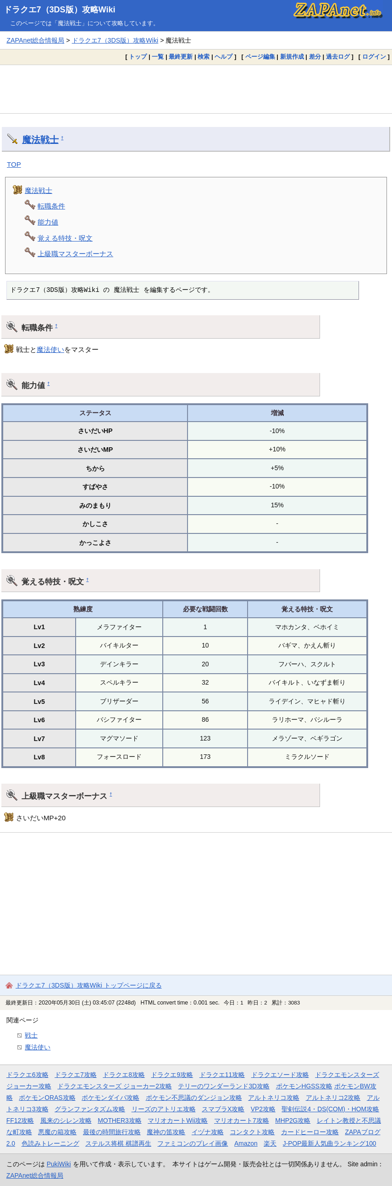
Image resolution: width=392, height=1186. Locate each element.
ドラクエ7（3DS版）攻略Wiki (60, 9)
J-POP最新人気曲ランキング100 (329, 1143)
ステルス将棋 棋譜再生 (118, 1143)
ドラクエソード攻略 (280, 1074)
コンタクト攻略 (252, 1132)
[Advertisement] (196, 89)
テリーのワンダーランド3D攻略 (224, 1086)
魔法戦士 (40, 140)
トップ (138, 56)
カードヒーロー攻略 (310, 1132)
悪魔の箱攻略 (57, 1132)
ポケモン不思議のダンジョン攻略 (194, 1097)
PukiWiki (59, 1164)
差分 (315, 56)
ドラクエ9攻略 (172, 1074)
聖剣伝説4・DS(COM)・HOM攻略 (330, 1109)
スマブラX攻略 (223, 1109)
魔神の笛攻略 (166, 1132)
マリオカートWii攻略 (178, 1120)
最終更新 (181, 56)
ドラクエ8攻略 (124, 1074)
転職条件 (51, 206)
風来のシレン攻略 (66, 1120)
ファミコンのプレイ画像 (192, 1143)
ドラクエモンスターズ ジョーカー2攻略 (114, 1086)
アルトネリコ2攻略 (333, 1097)
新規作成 (292, 56)
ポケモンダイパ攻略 (110, 1097)
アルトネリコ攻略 (273, 1097)
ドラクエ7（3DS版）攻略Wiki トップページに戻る (89, 985)
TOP (14, 164)
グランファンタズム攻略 (90, 1109)
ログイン (374, 56)
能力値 (48, 222)
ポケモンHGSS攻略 (304, 1086)
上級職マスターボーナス (75, 254)
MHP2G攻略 (292, 1120)
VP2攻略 (263, 1109)
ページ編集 (260, 56)
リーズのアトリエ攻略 (164, 1109)
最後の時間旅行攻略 (112, 1132)
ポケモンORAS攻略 (47, 1097)
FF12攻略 (20, 1120)
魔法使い (50, 349)
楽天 (270, 1143)
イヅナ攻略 (208, 1132)
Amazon (246, 1143)
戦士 (31, 1035)
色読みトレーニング (50, 1143)
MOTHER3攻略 (120, 1120)
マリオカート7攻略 (241, 1120)
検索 (204, 56)
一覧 (158, 56)
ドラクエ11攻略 (222, 1074)
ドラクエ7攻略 (76, 1074)
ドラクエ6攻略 (27, 1074)
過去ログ (338, 56)
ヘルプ (223, 56)
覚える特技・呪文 (65, 238)
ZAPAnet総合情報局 (35, 40)
